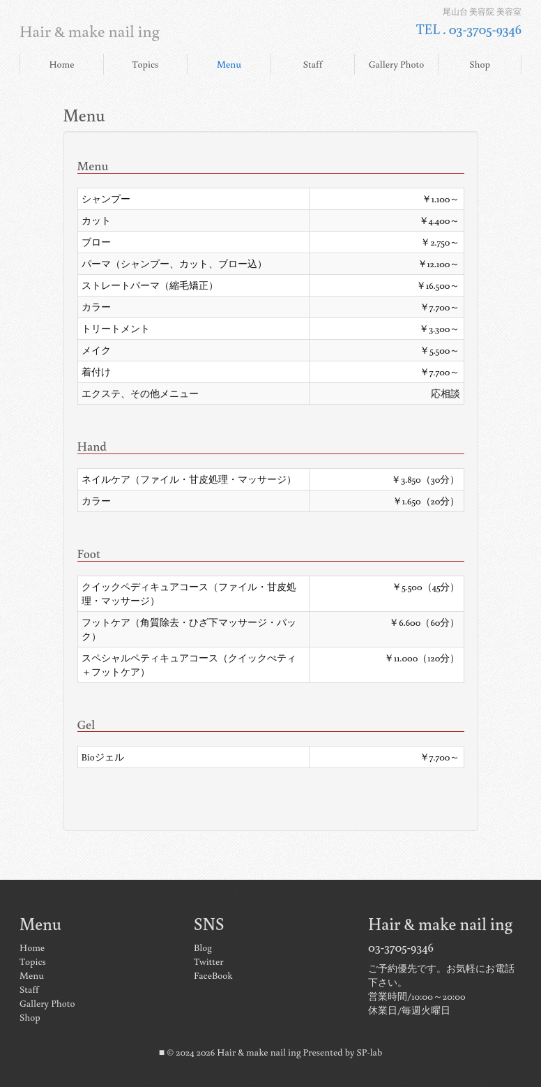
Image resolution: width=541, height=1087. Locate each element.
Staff (313, 64)
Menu (229, 64)
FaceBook (213, 975)
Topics (145, 64)
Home (61, 64)
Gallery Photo (396, 64)
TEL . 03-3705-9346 (468, 29)
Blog (203, 947)
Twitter (209, 961)
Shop (479, 64)
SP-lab (370, 1052)
